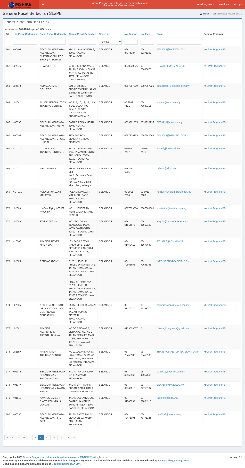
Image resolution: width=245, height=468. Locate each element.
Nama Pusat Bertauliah (53, 34)
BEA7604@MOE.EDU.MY (171, 384)
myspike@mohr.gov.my (175, 460)
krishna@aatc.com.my (168, 102)
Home (204, 14)
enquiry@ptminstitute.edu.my (172, 221)
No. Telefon (131, 34)
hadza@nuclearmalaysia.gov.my (174, 191)
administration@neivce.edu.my (173, 305)
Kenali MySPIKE (205, 4)
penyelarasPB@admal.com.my (173, 85)
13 (67, 437)
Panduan (224, 4)
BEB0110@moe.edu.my (169, 122)
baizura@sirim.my (166, 168)
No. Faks (145, 34)
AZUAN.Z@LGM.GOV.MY (170, 241)
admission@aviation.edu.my (171, 208)
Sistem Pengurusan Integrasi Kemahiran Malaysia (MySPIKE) (57, 457)
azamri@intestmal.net (168, 148)
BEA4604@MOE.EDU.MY (171, 49)
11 (54, 437)
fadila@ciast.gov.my (167, 397)
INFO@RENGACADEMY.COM (173, 261)
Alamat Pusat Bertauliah (82, 34)
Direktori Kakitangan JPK (66, 464)
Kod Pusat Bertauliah (25, 34)
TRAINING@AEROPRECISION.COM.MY (179, 351)
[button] (42, 4)
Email (160, 34)
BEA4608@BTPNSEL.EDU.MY (173, 135)
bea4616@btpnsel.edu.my (171, 371)
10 (47, 437)
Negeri (103, 34)
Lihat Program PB (215, 49)
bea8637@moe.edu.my (169, 414)
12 (61, 437)
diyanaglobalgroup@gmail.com (173, 328)
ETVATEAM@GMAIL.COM (171, 66)
